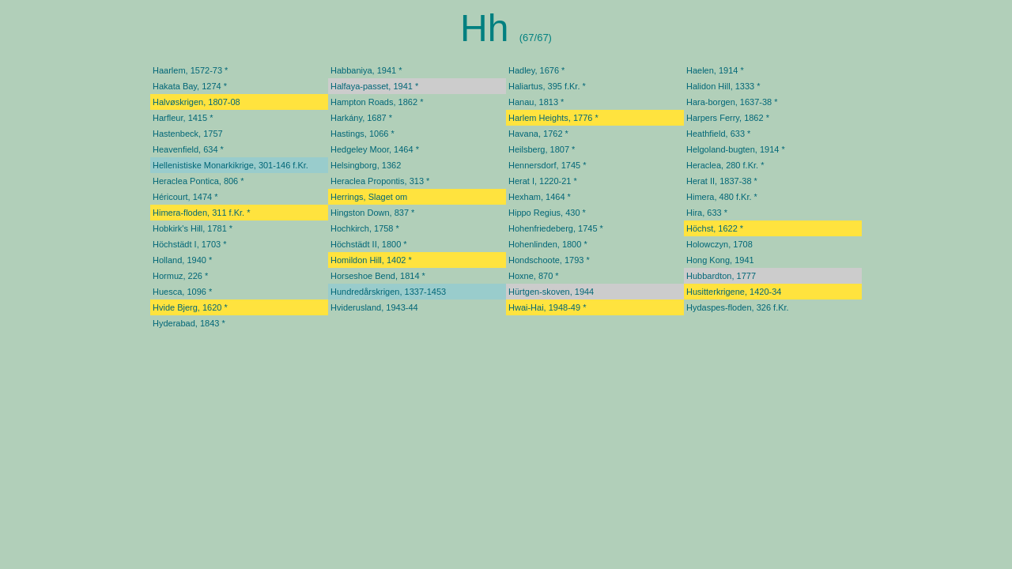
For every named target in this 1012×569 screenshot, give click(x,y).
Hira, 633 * (706, 212)
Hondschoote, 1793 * (549, 260)
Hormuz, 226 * (180, 276)
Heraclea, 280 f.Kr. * (725, 165)
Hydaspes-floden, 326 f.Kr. (737, 307)
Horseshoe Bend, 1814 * (377, 276)
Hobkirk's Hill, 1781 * (192, 228)
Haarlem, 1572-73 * (190, 70)
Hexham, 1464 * (539, 197)
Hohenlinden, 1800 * (547, 244)
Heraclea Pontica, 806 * (198, 181)
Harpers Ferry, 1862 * (727, 117)
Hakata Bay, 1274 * (190, 86)
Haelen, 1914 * (715, 70)
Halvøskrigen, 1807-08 (196, 102)
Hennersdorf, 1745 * (547, 165)
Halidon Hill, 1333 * (723, 86)
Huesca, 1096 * (182, 291)
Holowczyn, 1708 (719, 244)
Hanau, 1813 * (536, 102)
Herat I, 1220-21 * (542, 181)
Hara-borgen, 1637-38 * (732, 102)
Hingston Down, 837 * (372, 212)
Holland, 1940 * (182, 260)
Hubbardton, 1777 (721, 276)
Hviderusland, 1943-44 (374, 307)
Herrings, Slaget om (368, 197)
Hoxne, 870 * (533, 276)
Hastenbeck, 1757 (188, 133)
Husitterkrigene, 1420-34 (733, 291)
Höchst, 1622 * (714, 228)
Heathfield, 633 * (718, 133)
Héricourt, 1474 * (185, 197)
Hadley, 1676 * (536, 70)
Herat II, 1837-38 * (721, 181)
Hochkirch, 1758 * (364, 228)
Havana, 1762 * (538, 133)
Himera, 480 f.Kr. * (721, 197)
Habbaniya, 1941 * (366, 70)
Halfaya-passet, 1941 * (374, 86)
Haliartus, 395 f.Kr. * (547, 86)
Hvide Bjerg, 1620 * (190, 307)
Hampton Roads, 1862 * (376, 102)
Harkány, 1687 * (361, 117)
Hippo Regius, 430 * (547, 212)
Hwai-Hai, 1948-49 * (547, 307)
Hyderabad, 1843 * (189, 323)
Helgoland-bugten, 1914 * (735, 149)
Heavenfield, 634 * (188, 149)
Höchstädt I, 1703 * (190, 244)
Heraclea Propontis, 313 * (379, 181)
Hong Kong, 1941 (720, 260)
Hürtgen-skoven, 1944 (551, 291)
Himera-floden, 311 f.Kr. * (202, 212)
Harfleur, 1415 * (183, 117)
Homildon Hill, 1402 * (371, 260)
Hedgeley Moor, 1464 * (374, 149)
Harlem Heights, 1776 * (553, 117)
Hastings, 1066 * (362, 133)
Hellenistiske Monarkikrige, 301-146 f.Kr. (230, 165)
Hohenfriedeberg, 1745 (553, 228)
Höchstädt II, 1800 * (368, 244)
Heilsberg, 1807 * (541, 149)
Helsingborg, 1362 (365, 165)
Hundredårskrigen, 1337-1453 (388, 291)
